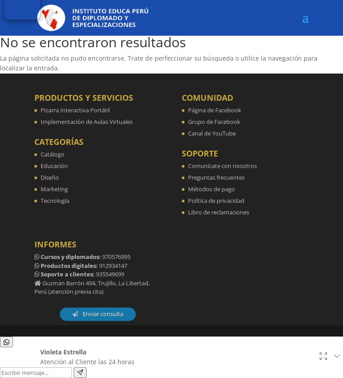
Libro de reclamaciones (218, 212)
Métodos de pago (211, 189)
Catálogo (52, 154)
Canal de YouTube (212, 133)
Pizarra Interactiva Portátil (75, 110)
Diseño (50, 177)
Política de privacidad (216, 201)
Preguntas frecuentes (216, 177)
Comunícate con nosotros (222, 166)
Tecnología (55, 201)
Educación (54, 166)
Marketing (54, 189)
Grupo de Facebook (214, 122)
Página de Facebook (214, 110)
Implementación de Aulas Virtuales (87, 122)
